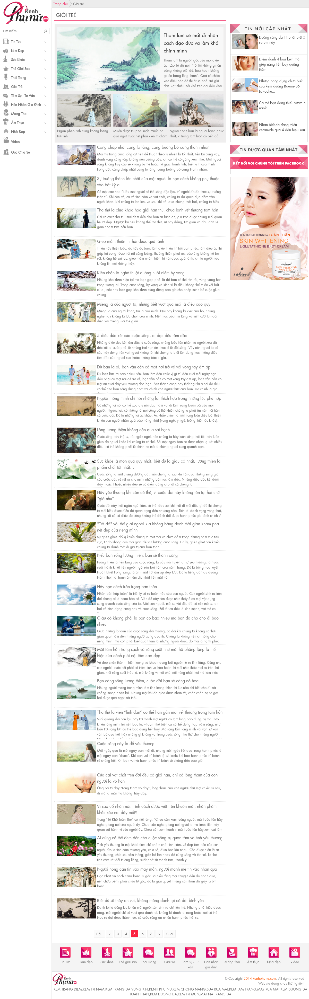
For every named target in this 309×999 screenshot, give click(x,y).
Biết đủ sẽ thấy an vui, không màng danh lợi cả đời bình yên (150, 900)
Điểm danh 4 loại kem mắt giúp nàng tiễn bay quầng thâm (279, 63)
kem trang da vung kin (126, 989)
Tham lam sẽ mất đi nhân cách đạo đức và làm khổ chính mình (191, 42)
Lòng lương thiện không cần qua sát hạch (133, 429)
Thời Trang (18, 77)
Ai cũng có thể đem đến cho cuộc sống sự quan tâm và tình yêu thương (159, 837)
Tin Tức (16, 41)
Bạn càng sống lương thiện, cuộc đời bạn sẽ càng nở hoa (148, 680)
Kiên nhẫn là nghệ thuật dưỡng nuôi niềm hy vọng (141, 272)
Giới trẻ (16, 86)
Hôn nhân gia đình (26, 104)
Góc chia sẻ (20, 152)
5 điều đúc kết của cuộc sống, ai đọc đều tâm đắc (142, 335)
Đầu (99, 933)
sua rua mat (217, 989)
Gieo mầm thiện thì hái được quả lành (130, 241)
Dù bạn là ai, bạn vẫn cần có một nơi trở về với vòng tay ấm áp (153, 366)
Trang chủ (60, 3)
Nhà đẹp (18, 131)
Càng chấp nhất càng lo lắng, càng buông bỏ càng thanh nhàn (153, 146)
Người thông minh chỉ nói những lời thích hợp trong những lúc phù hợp (159, 398)
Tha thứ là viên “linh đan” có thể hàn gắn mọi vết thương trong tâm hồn (159, 711)
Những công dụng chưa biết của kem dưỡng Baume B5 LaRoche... (280, 85)
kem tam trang (242, 989)
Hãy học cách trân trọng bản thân (127, 586)
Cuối (169, 933)
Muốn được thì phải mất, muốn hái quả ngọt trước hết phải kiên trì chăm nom (140, 135)
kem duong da (163, 994)
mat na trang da (215, 994)
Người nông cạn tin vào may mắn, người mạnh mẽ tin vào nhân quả (157, 868)
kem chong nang (189, 989)
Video (15, 141)
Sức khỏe (18, 59)
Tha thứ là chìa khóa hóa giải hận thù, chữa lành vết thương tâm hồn (157, 209)
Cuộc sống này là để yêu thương (125, 743)
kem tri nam (93, 989)
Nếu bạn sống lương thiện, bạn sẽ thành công (137, 555)
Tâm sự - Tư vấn (23, 95)
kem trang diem (68, 989)
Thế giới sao (20, 68)
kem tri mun (188, 994)
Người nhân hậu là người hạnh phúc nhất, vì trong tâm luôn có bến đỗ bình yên (196, 135)
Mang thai (19, 113)
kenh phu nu (160, 989)
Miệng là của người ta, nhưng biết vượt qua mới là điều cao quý (153, 303)
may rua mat (268, 989)
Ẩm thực (17, 122)
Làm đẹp (17, 50)
